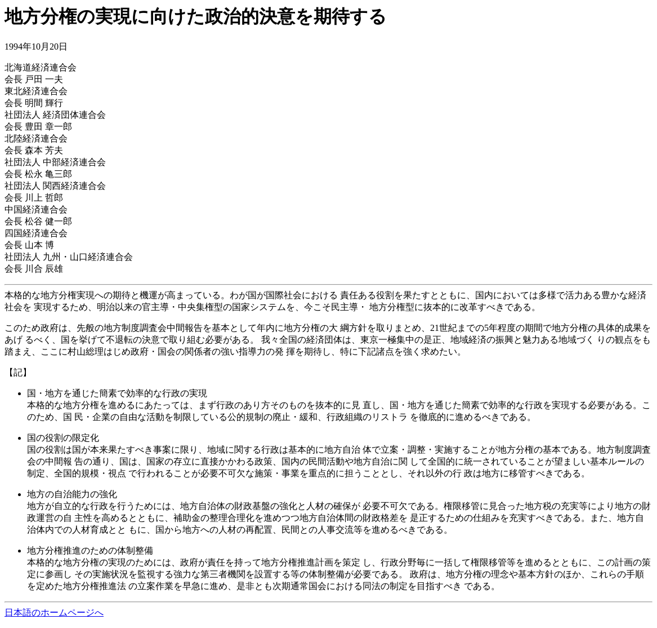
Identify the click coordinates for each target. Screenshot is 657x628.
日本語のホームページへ (54, 612)
